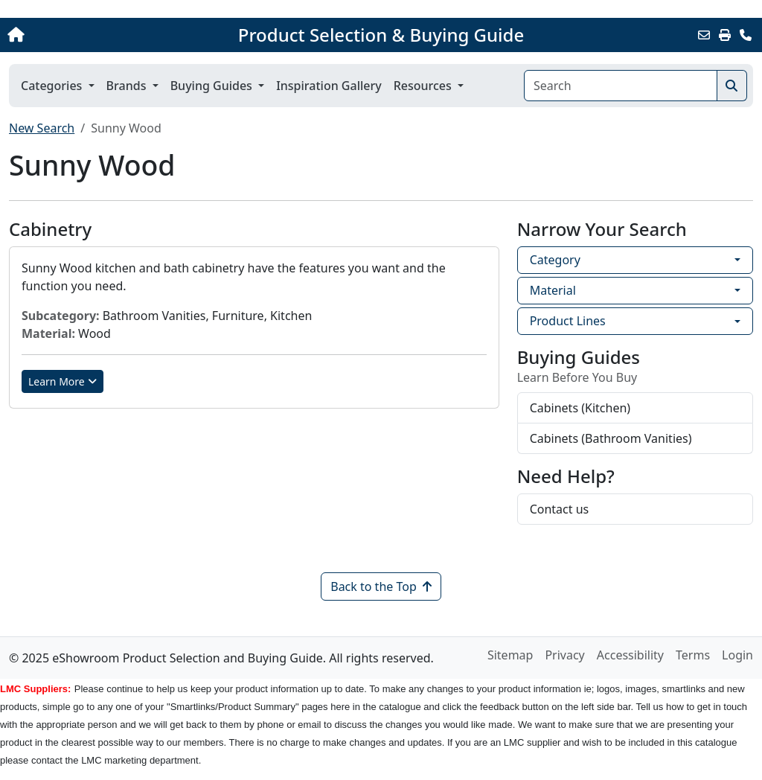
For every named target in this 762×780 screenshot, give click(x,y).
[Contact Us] (746, 35)
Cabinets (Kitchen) (580, 408)
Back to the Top (381, 586)
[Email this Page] (704, 35)
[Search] (620, 85)
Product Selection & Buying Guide (381, 35)
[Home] (80, 35)
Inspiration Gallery (329, 85)
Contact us (559, 509)
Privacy (564, 655)
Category (555, 260)
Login (737, 655)
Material (553, 290)
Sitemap (510, 655)
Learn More (62, 381)
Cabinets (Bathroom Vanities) (611, 438)
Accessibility (630, 655)
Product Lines (568, 321)
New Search (41, 128)
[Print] (725, 35)
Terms (693, 655)
